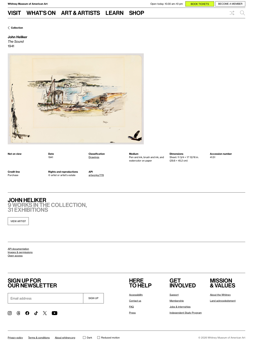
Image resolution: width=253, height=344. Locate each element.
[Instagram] (9, 313)
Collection (17, 27)
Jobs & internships (180, 306)
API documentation (18, 248)
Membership (177, 300)
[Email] (45, 298)
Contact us (135, 300)
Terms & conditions (39, 337)
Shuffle (231, 13)
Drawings (94, 157)
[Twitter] (44, 313)
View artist (18, 221)
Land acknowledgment (223, 300)
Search (242, 13)
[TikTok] (36, 313)
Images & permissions (20, 252)
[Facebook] (27, 313)
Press (132, 312)
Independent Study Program (186, 312)
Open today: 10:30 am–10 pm (166, 3)
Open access (15, 255)
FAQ (131, 306)
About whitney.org (65, 337)
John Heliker (17, 37)
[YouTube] (54, 313)
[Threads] (18, 313)
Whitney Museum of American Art (28, 3)
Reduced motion (108, 337)
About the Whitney (220, 294)
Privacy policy (15, 337)
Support (174, 294)
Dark (87, 337)
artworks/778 (96, 175)
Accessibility (136, 294)
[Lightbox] (76, 98)
